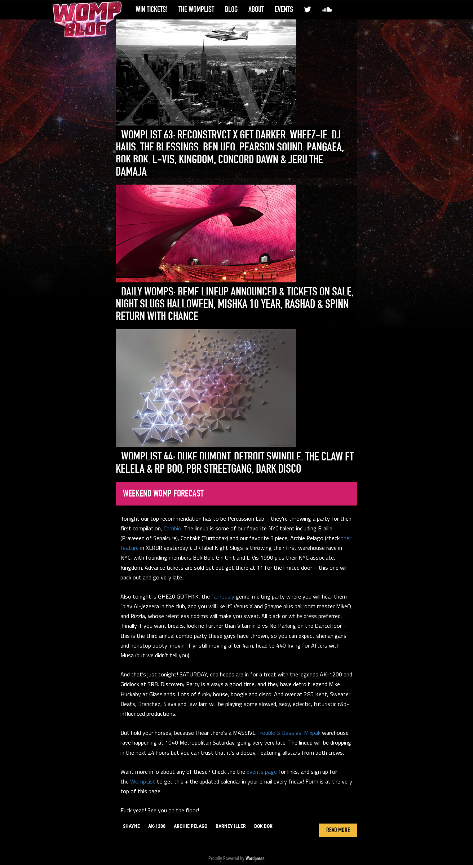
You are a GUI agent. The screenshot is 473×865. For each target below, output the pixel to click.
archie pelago (190, 826)
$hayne (131, 826)
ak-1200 (156, 826)
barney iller (231, 826)
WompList (142, 781)
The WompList (196, 9)
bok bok (263, 826)
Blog (231, 9)
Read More (338, 830)
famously (222, 596)
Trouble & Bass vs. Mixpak (289, 732)
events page (262, 771)
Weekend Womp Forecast (163, 493)
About (256, 9)
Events (284, 9)
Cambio (172, 528)
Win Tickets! (152, 9)
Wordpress (255, 858)
